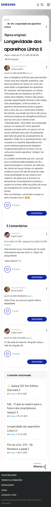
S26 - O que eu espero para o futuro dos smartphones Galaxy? (24, 408)
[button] (42, 67)
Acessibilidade (9, 475)
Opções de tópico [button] (42, 27)
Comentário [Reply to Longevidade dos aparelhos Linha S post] (36, 213)
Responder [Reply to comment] (37, 277)
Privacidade (7, 485)
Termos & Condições (11, 480)
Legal (4, 490)
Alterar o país (8, 495)
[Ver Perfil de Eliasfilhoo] (15, 233)
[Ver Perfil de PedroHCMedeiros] (18, 66)
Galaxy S (28, 73)
